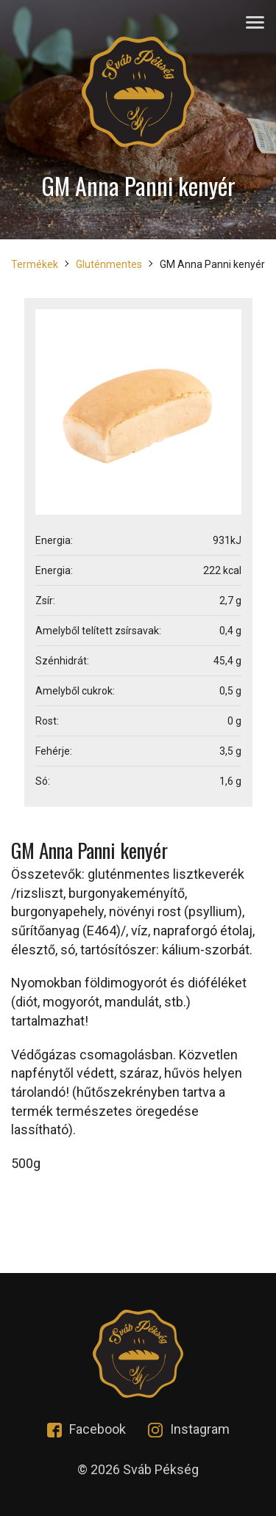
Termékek (34, 264)
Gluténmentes (109, 264)
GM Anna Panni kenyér (212, 264)
